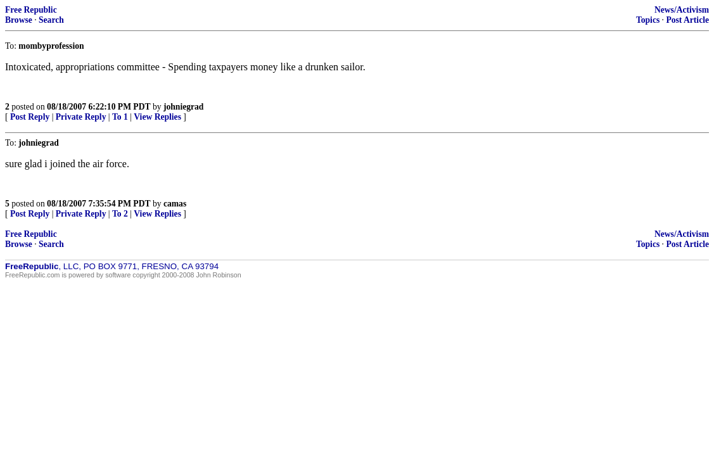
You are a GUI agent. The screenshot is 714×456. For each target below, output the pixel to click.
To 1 (120, 117)
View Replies (157, 117)
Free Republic (31, 10)
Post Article (687, 20)
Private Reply (81, 117)
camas (174, 203)
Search (51, 20)
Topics (648, 20)
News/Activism (681, 10)
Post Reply (29, 117)
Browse (18, 20)
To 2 (120, 213)
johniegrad (183, 106)
